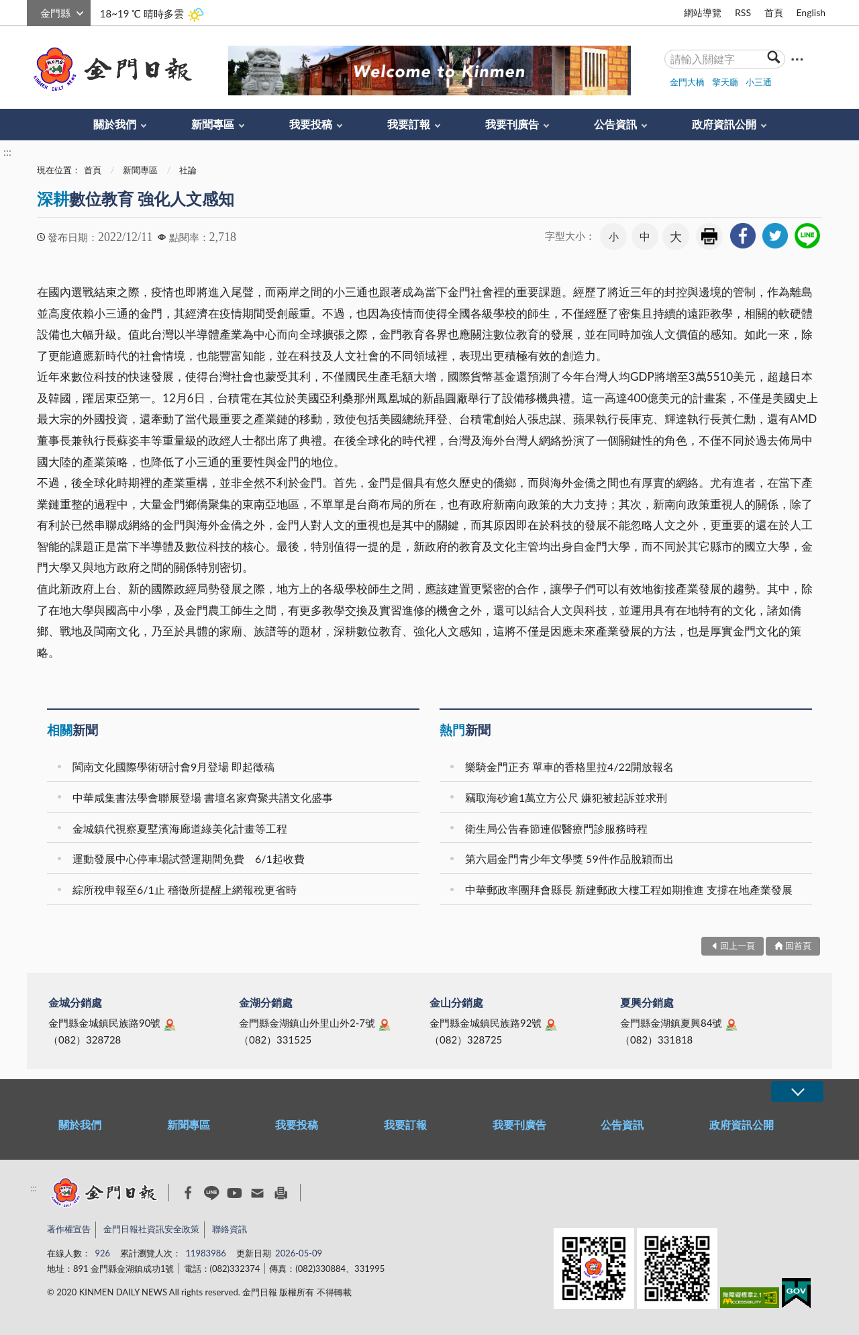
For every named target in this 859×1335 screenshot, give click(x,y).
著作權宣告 (69, 1229)
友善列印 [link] (709, 236)
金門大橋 (687, 82)
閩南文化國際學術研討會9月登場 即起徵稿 (173, 766)
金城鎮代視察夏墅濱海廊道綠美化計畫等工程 (179, 828)
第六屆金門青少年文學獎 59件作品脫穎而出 (569, 858)
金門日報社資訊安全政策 (151, 1229)
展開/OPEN (797, 1091)
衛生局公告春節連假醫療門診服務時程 (556, 828)
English (810, 12)
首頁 (773, 12)
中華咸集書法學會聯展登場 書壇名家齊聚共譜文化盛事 (202, 797)
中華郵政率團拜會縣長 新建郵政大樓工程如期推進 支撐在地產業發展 (629, 889)
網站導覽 (702, 12)
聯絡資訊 (229, 1229)
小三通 (759, 82)
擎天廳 (725, 82)
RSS (743, 12)
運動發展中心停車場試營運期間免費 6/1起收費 (188, 858)
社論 (188, 170)
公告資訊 (615, 124)
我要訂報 (408, 124)
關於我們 (114, 124)
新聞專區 (212, 124)
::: (34, 11)
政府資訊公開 (724, 124)
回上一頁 (737, 945)
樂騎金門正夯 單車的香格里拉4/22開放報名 (569, 766)
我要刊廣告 (512, 124)
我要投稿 (310, 124)
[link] (743, 235)
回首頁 (798, 945)
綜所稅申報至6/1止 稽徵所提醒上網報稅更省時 (184, 889)
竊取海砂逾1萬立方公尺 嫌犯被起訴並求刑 (566, 797)
